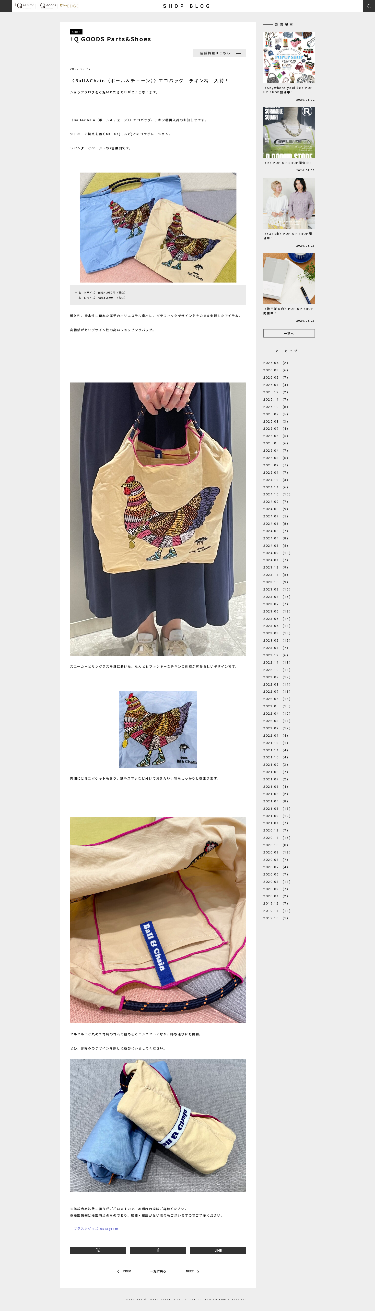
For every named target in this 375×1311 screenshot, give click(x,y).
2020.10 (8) (276, 845)
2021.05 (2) (276, 794)
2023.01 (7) (276, 648)
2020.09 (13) (277, 852)
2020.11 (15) (277, 838)
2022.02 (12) (277, 728)
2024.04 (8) (276, 538)
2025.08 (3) (276, 421)
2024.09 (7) (276, 501)
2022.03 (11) (277, 721)
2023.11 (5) (276, 575)
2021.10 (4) (276, 757)
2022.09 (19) (277, 677)
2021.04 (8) (276, 801)
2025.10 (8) (276, 407)
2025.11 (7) (276, 399)
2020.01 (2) (276, 896)
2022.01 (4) (276, 735)
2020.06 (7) (276, 874)
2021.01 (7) (276, 823)
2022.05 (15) (277, 706)
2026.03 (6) (276, 370)
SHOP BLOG (187, 6)
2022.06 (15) (277, 699)
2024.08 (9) (276, 509)
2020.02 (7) (276, 889)
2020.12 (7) (276, 830)
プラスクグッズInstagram (94, 1228)
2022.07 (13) (277, 691)
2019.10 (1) (276, 918)
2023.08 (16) (277, 597)
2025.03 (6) (276, 458)
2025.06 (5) (276, 436)
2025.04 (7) (276, 450)
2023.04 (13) (277, 626)
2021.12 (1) (276, 743)
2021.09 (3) (276, 764)
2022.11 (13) (277, 662)
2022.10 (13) (277, 670)
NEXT (190, 1271)
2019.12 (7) (276, 903)
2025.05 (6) (276, 443)
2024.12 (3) (276, 480)
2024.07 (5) (276, 516)
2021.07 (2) (276, 779)
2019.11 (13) (277, 911)
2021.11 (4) (276, 750)
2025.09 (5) (276, 414)
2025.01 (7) (276, 472)
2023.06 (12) (277, 611)
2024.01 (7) (276, 560)
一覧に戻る (158, 1271)
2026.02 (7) (276, 377)
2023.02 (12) (277, 640)
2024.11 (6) (276, 487)
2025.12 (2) (276, 392)
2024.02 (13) (277, 553)
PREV (126, 1271)
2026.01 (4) (276, 385)
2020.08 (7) (276, 860)
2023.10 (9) (276, 582)
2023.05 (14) (277, 619)
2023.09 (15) (277, 589)
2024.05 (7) (276, 531)
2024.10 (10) (277, 494)
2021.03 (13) (277, 808)
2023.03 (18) (277, 633)
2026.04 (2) (276, 363)
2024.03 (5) (276, 545)
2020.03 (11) (277, 882)
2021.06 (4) (276, 786)
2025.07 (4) (276, 428)
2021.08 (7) (276, 772)
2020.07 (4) (276, 867)
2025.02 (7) (276, 465)
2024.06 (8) (276, 523)
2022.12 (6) (276, 655)
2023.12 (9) (276, 567)
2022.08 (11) (277, 684)
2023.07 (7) (276, 604)
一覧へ (289, 333)
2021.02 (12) (277, 816)
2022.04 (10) (277, 713)
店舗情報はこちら (217, 53)
